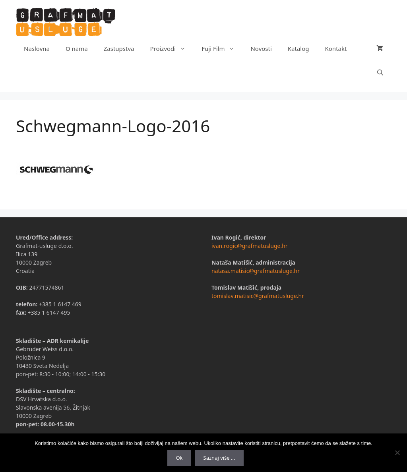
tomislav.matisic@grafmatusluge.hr (257, 296)
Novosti (260, 48)
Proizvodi (172, 48)
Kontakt (336, 48)
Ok (179, 457)
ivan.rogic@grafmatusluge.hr (249, 246)
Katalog (298, 48)
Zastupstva (119, 48)
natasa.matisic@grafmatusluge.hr (255, 271)
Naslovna (37, 48)
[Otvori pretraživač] (380, 72)
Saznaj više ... (219, 457)
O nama (77, 48)
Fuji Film (222, 48)
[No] (397, 453)
